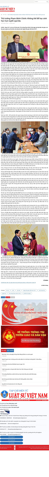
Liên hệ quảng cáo (11, 440)
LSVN (13, 290)
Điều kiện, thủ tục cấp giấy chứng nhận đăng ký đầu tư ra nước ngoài (17, 354)
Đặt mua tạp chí (11, 437)
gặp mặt (4, 293)
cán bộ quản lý (42, 290)
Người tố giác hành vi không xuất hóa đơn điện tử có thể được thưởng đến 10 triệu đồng (21, 359)
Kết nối (4, 14)
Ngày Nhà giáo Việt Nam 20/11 (29, 290)
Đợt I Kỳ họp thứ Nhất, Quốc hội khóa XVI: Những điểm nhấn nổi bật (17, 379)
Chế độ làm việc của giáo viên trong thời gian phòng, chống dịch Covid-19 (18, 282)
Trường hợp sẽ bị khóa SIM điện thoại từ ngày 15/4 (13, 364)
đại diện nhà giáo (27, 293)
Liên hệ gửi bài (11, 443)
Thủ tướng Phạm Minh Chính (15, 293)
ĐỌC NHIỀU (10, 350)
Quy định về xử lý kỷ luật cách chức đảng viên (12, 384)
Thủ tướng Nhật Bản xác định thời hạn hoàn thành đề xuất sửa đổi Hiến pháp (19, 374)
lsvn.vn (7, 290)
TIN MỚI (3, 350)
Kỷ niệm (18, 290)
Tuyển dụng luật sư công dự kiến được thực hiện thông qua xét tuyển (17, 369)
